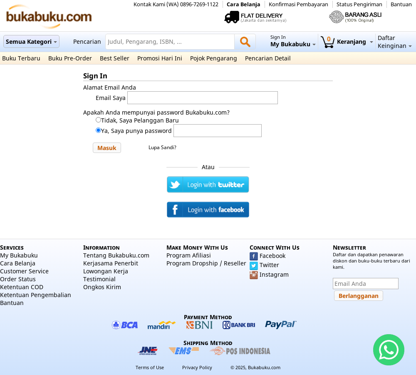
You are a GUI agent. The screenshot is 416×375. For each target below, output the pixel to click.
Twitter (269, 265)
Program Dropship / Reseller (206, 263)
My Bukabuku (19, 255)
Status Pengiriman (359, 4)
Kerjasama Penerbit (110, 263)
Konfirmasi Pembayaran (298, 4)
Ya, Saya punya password (136, 131)
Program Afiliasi (188, 255)
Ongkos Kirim (102, 287)
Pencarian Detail (268, 58)
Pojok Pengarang (213, 58)
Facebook (272, 256)
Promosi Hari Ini (159, 58)
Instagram (274, 274)
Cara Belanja (243, 4)
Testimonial (99, 279)
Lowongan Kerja (105, 271)
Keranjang (346, 41)
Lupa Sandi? (162, 147)
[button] (107, 147)
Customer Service (24, 271)
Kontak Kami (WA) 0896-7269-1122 (176, 4)
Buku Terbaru (21, 58)
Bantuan (401, 4)
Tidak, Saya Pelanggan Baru (140, 120)
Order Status (18, 279)
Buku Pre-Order (70, 58)
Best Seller (114, 58)
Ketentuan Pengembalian (35, 295)
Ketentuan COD (21, 287)
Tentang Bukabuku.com (116, 255)
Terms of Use (150, 367)
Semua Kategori (31, 41)
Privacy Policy (197, 367)
